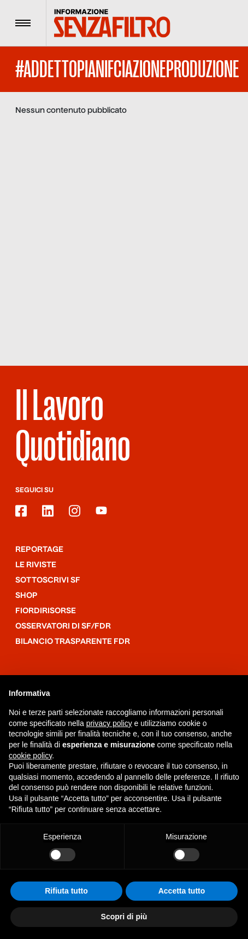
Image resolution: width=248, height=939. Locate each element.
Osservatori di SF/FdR (63, 626)
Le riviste (35, 565)
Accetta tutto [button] (181, 890)
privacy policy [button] (109, 723)
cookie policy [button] (30, 755)
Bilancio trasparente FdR (72, 642)
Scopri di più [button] (124, 917)
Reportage (39, 550)
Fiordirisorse (45, 611)
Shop (26, 596)
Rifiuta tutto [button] (66, 890)
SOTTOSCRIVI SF (47, 580)
